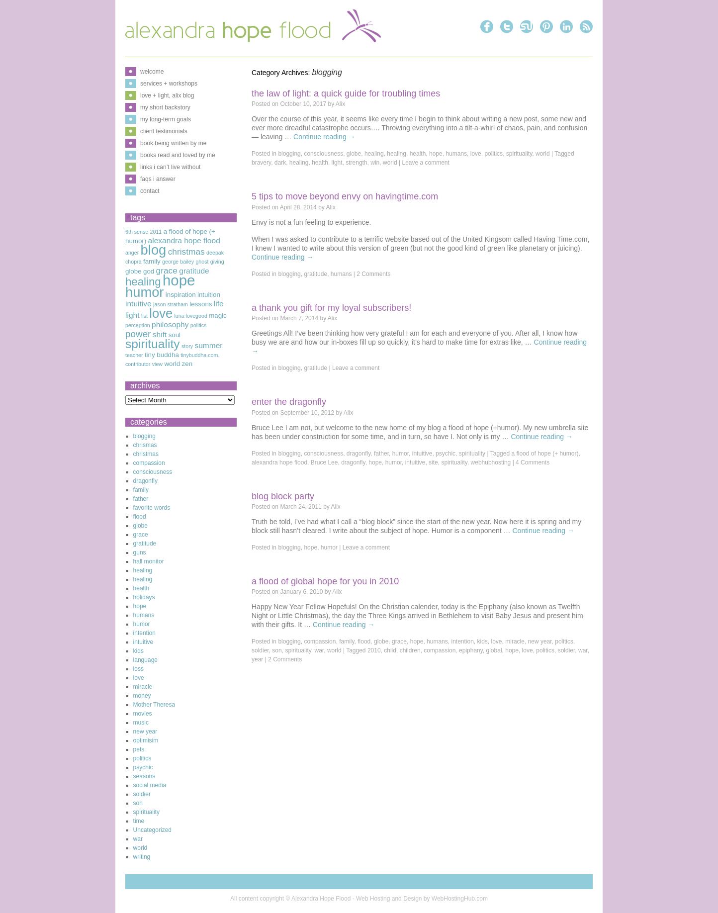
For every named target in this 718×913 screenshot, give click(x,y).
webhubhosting (491, 462)
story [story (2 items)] (187, 346)
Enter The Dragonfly (289, 402)
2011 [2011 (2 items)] (156, 232)
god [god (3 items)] (148, 271)
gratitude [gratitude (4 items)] (194, 271)
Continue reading (324, 137)
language (145, 659)
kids (482, 641)
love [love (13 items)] (161, 313)
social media (150, 785)
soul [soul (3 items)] (174, 335)
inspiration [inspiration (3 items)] (181, 294)
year (257, 659)
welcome (152, 71)
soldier (260, 650)
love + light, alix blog (167, 95)
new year (540, 641)
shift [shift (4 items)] (160, 334)
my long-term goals (165, 119)
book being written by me (173, 143)
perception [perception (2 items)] (137, 325)
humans (456, 153)
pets (139, 749)
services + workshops (168, 83)
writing (142, 856)
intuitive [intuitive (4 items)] (138, 303)
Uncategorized (152, 829)
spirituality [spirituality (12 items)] (152, 344)
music (141, 722)
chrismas (145, 445)
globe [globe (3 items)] (133, 271)
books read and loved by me (177, 155)
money (142, 695)
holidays (144, 597)
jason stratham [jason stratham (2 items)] (170, 304)
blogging (289, 153)
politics (493, 153)
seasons (144, 776)
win (374, 162)
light (337, 162)
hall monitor (148, 561)
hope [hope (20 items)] (179, 280)
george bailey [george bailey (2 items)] (178, 262)
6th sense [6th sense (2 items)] (136, 232)
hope (436, 153)
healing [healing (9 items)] (143, 281)
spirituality (519, 153)
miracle (515, 641)
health (418, 153)
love (475, 153)
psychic (445, 453)
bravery (261, 162)
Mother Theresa (154, 704)
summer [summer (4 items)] (208, 345)
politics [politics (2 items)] (198, 325)
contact (150, 190)
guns (139, 552)
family (346, 641)
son (276, 650)
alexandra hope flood (279, 462)
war (319, 650)
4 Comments (532, 462)
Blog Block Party (283, 496)
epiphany (471, 650)
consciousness (323, 153)
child (390, 650)
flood (364, 641)
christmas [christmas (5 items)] (186, 252)
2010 (374, 650)
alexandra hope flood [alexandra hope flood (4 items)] (184, 240)
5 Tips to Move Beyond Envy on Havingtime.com (345, 196)
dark (280, 162)
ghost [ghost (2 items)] (201, 262)
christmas (146, 454)
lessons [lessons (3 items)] (200, 304)
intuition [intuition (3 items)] (208, 294)
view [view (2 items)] (157, 364)
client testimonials (163, 131)
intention (462, 641)
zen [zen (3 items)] (187, 363)
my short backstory (165, 107)
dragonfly (358, 453)
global (494, 650)
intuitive (422, 453)
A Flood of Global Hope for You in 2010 (325, 581)
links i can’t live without (170, 167)
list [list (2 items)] (144, 316)
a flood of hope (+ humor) (544, 453)
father (381, 453)
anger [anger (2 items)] (132, 253)
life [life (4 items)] (219, 303)
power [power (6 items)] (138, 334)
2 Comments (373, 274)
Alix (340, 103)
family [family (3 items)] (152, 261)
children (410, 650)
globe (354, 153)
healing (374, 153)
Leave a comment (425, 162)
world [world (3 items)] (172, 363)
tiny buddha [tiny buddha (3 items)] (162, 355)
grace (399, 641)
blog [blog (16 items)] (154, 250)
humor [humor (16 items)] (144, 292)
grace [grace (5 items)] (167, 270)
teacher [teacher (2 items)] (134, 355)
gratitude (315, 274)
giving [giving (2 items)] (217, 262)
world (543, 153)
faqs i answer (158, 179)
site (433, 462)
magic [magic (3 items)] (218, 315)
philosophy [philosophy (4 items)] (170, 324)
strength (356, 162)
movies (142, 713)
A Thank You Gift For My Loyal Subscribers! (331, 308)
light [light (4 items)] (132, 315)
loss (138, 668)
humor (400, 453)
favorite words (152, 507)
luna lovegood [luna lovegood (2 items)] (190, 316)
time (139, 821)
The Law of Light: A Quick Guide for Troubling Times (346, 93)
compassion (320, 641)
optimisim (146, 740)
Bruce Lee (324, 462)
